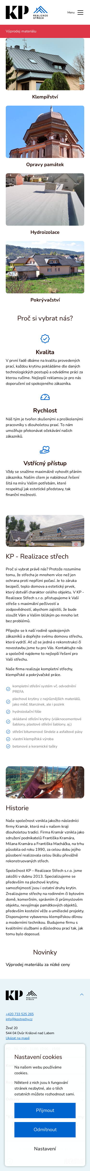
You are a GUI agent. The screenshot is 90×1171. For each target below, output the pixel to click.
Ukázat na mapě (18, 1038)
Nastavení (45, 1149)
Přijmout (45, 1110)
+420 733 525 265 (20, 1014)
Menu (75, 12)
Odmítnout (45, 1129)
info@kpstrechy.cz (19, 1019)
